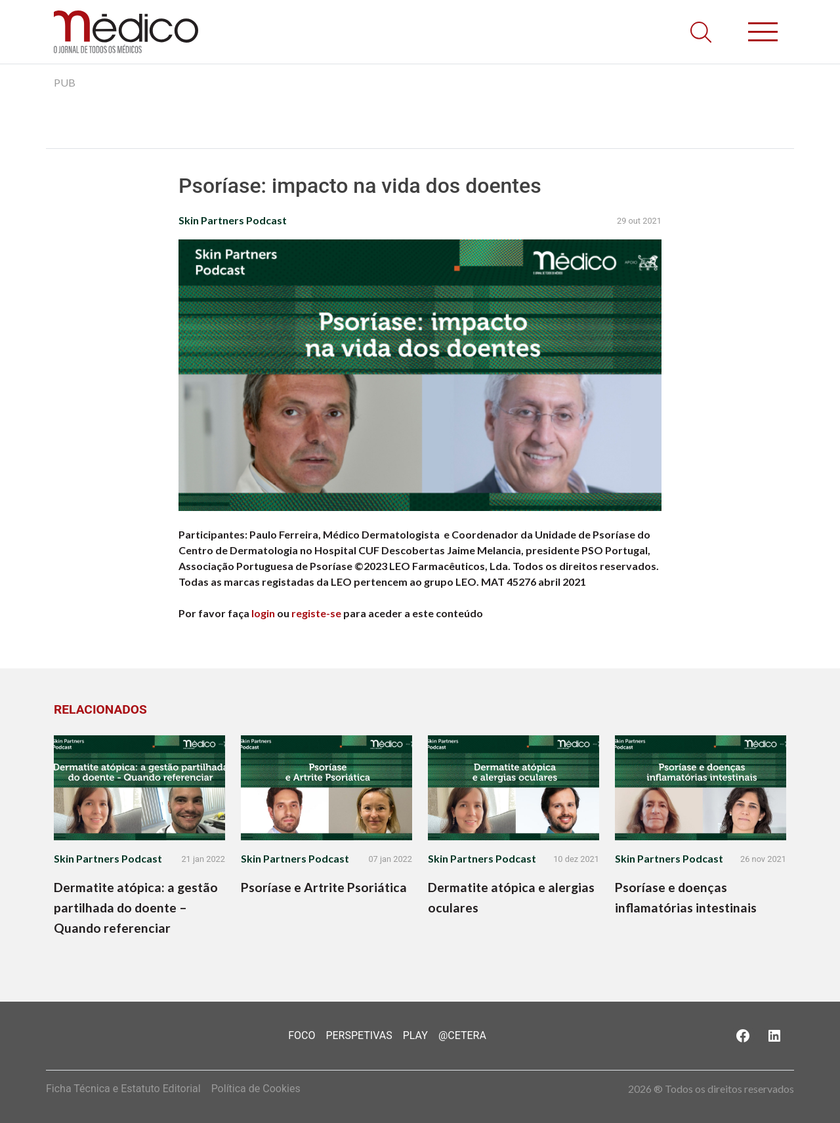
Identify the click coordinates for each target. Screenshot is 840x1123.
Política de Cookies (256, 1088)
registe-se (316, 613)
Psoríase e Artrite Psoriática (324, 887)
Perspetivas (359, 1035)
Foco (301, 1035)
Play (415, 1035)
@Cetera (462, 1035)
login (263, 613)
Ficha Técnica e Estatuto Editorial (123, 1088)
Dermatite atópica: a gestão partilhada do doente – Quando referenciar (136, 907)
